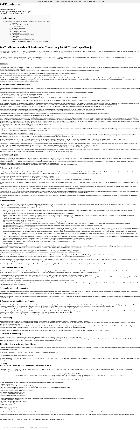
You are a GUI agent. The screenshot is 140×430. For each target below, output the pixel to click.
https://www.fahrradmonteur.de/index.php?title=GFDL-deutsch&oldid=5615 (39, 419)
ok (103, 1)
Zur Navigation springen (8, 12)
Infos (98, 1)
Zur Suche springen (24, 12)
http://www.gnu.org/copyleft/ (16, 352)
